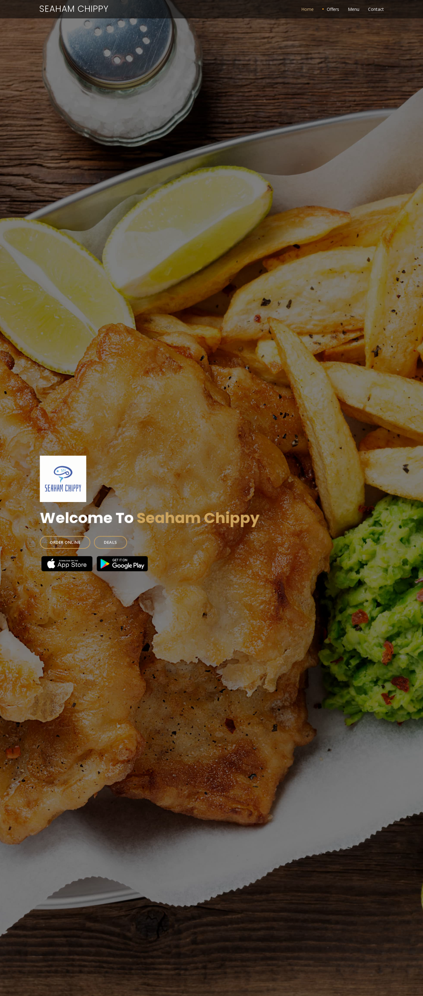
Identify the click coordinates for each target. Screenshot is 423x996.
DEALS (114, 540)
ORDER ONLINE (70, 540)
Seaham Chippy (74, 9)
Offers (333, 9)
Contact (376, 9)
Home (307, 9)
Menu (353, 9)
